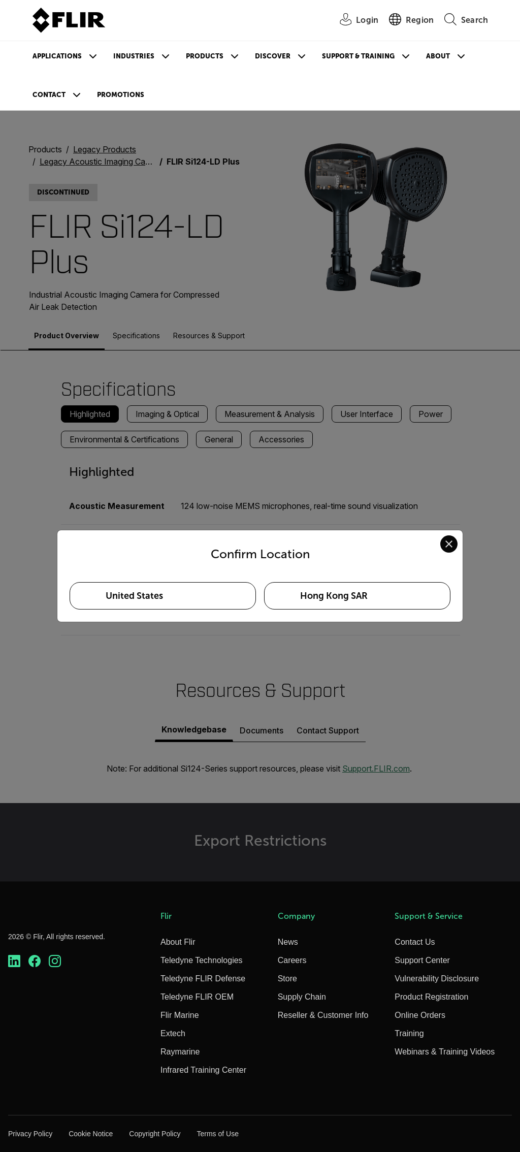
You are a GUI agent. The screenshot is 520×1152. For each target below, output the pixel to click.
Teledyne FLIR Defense (202, 978)
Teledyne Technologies (201, 960)
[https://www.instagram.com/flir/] (55, 961)
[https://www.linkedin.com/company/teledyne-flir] (14, 961)
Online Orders (420, 1015)
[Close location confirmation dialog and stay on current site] (449, 544)
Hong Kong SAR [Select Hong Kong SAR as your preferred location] (334, 596)
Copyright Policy (154, 1134)
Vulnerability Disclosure (437, 978)
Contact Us (415, 942)
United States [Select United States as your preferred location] (134, 596)
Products (204, 56)
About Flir (177, 942)
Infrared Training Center (203, 1070)
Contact (49, 95)
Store (287, 978)
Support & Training (358, 56)
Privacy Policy (30, 1134)
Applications (57, 56)
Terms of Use (217, 1134)
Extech (172, 1033)
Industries (133, 56)
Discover (272, 56)
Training (409, 1033)
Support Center (422, 960)
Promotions (120, 95)
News (288, 942)
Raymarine (180, 1051)
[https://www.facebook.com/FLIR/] (34, 961)
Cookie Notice (91, 1134)
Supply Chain (302, 997)
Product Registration (431, 997)
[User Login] (353, 20)
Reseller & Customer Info (323, 1015)
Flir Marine (179, 1015)
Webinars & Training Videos (445, 1051)
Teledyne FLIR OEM (197, 997)
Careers (292, 960)
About (438, 56)
